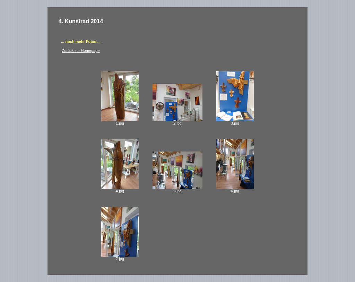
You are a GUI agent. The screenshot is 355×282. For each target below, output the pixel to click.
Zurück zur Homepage (81, 50)
